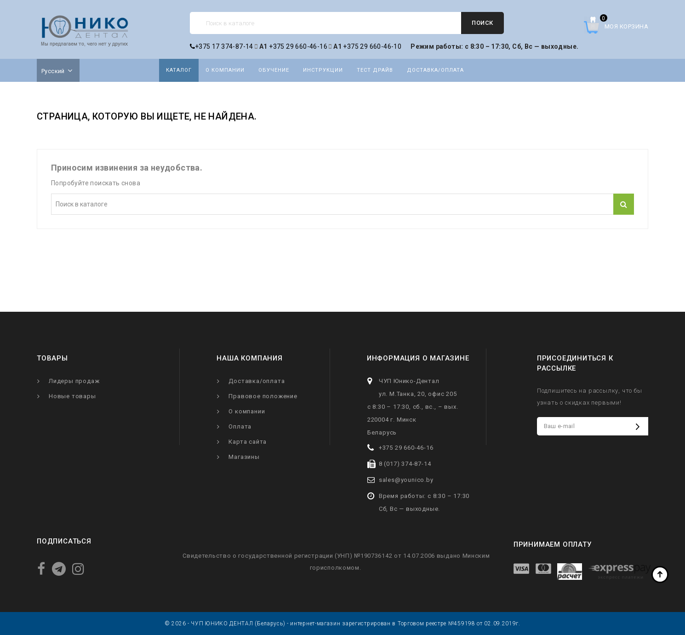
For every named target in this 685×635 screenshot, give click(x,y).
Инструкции (323, 70)
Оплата (239, 426)
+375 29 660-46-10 (372, 46)
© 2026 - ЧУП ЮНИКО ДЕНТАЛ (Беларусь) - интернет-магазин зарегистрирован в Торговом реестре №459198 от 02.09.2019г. (342, 623)
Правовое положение (262, 396)
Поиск (482, 22)
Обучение (273, 70)
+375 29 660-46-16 (298, 46)
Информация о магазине (418, 358)
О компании (225, 70)
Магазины (243, 456)
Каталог (179, 70)
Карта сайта (247, 441)
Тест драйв (375, 70)
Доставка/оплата (435, 70)
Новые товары (72, 396)
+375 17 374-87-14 (221, 46)
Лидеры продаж (74, 381)
